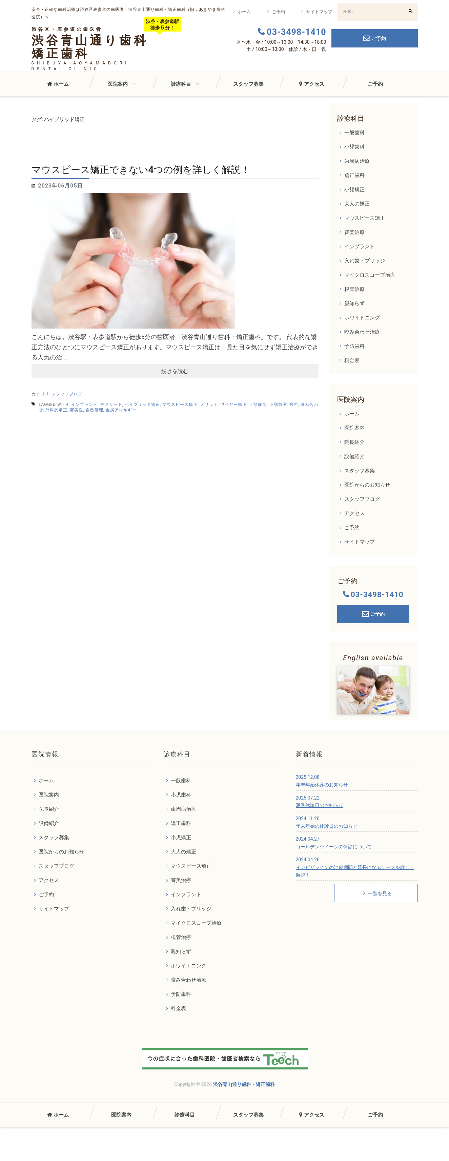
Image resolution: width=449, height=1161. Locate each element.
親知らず (354, 303)
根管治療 (354, 289)
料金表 (352, 360)
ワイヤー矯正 (233, 404)
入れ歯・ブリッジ (364, 261)
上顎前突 (258, 404)
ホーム (244, 11)
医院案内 (117, 84)
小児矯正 (354, 189)
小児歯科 (354, 147)
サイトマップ (319, 11)
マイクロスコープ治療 (369, 275)
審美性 (76, 410)
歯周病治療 (357, 161)
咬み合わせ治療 (362, 332)
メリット (209, 404)
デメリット (111, 404)
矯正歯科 (354, 175)
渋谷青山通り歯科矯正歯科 (90, 47)
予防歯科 (354, 346)
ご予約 (278, 11)
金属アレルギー (121, 410)
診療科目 (181, 84)
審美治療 (354, 232)
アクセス (314, 84)
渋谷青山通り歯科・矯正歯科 (244, 1084)
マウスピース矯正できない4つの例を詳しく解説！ (141, 169)
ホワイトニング (362, 318)
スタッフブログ (67, 394)
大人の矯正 (357, 204)
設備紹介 (354, 456)
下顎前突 (278, 404)
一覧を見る (377, 893)
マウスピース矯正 (180, 404)
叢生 (293, 404)
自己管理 (94, 410)
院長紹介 (354, 442)
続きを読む (174, 371)
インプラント (84, 404)
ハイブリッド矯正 (142, 404)
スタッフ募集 (248, 84)
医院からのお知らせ (367, 485)
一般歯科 (354, 133)
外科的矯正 (56, 410)
